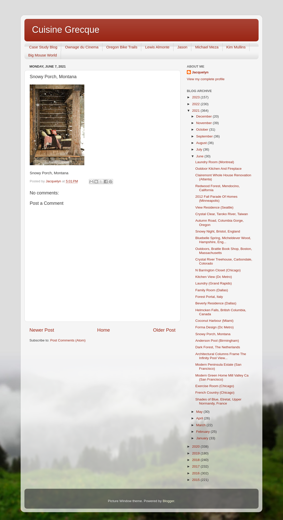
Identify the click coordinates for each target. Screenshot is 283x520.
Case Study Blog (43, 47)
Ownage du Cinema (81, 47)
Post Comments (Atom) (68, 340)
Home (103, 330)
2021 (196, 110)
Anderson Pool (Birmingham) (217, 340)
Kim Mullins (236, 47)
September (205, 136)
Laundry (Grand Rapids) (213, 283)
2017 (196, 466)
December (204, 116)
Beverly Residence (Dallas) (215, 303)
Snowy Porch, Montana (213, 334)
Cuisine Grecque (65, 29)
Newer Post (41, 330)
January (202, 438)
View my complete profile (206, 79)
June (200, 156)
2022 (196, 104)
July (199, 149)
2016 (196, 473)
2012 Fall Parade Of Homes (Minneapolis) (216, 199)
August (202, 143)
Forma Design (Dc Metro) (214, 327)
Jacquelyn (200, 72)
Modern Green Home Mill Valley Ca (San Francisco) (222, 377)
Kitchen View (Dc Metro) (213, 277)
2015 (196, 480)
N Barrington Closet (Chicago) (218, 270)
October (202, 129)
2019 (196, 453)
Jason (182, 47)
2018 (196, 460)
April (200, 418)
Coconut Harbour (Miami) (214, 321)
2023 (196, 97)
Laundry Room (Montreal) (214, 162)
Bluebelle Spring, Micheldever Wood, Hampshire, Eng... (223, 240)
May (199, 412)
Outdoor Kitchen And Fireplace (218, 168)
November (204, 123)
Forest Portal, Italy (209, 297)
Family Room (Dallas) (211, 290)
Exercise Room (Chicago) (214, 386)
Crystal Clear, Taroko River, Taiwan (221, 214)
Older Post (164, 330)
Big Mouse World (42, 55)
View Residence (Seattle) (214, 207)
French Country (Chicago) (214, 392)
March (201, 425)
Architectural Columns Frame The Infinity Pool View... (220, 356)
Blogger (168, 501)
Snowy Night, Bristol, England (217, 231)
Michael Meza (207, 47)
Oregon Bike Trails (121, 47)
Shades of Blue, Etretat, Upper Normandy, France (218, 401)
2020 (196, 446)
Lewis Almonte (157, 47)
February (203, 432)
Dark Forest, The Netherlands (217, 347)
